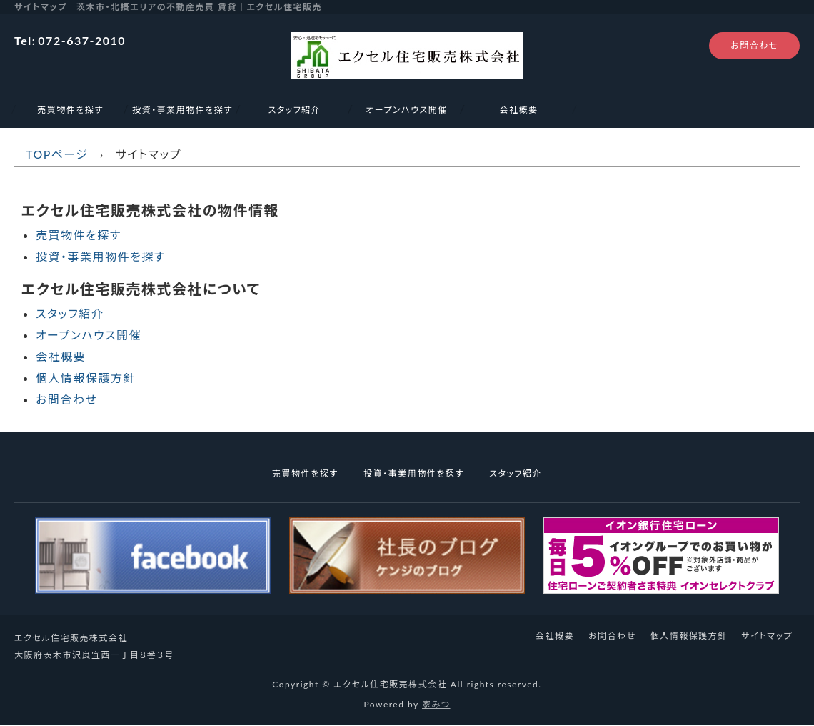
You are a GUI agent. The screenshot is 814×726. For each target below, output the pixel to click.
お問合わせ (754, 45)
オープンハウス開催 (406, 109)
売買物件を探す (70, 109)
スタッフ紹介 (294, 109)
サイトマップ (767, 635)
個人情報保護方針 (86, 377)
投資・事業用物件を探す (182, 109)
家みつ (436, 704)
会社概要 (518, 109)
